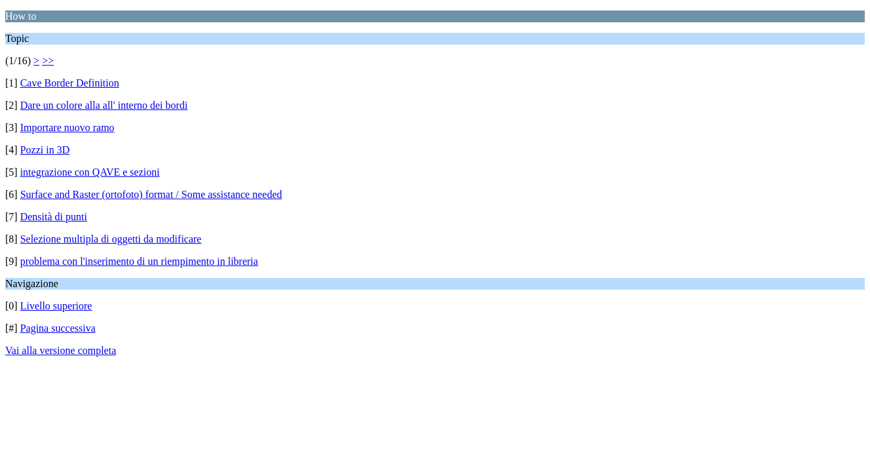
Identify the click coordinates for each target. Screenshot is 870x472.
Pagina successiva (58, 328)
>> (48, 60)
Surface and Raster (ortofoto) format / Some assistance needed (151, 194)
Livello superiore (56, 305)
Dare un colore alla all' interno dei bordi (104, 105)
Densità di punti (53, 216)
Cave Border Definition (69, 82)
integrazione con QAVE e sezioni (90, 172)
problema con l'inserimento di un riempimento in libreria (139, 261)
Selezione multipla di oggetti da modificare (111, 239)
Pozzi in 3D (45, 149)
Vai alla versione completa (60, 350)
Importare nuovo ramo (67, 127)
